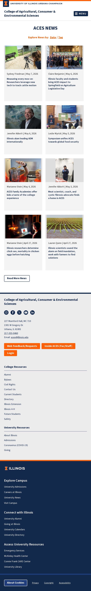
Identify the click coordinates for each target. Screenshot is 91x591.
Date (53, 37)
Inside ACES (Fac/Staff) (58, 346)
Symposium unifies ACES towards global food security (63, 140)
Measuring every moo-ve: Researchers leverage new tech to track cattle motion (21, 82)
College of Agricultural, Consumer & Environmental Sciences (29, 14)
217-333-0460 (11, 333)
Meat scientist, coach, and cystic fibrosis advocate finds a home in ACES (63, 195)
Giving (7, 450)
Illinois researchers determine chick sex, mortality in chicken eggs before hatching (23, 251)
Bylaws (7, 379)
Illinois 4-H (9, 409)
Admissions (10, 440)
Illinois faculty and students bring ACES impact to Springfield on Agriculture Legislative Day (63, 83)
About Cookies (15, 583)
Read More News (17, 278)
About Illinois (10, 435)
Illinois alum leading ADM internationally (20, 140)
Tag (60, 37)
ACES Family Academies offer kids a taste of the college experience (22, 195)
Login (10, 353)
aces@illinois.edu (19, 337)
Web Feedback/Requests (22, 346)
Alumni (7, 374)
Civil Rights (9, 384)
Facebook (13, 313)
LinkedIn (32, 313)
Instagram (6, 313)
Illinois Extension (12, 404)
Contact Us (10, 389)
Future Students (12, 414)
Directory (8, 399)
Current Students (13, 394)
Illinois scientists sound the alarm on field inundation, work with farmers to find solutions (63, 253)
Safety (7, 419)
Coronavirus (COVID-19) (16, 445)
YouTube (26, 313)
